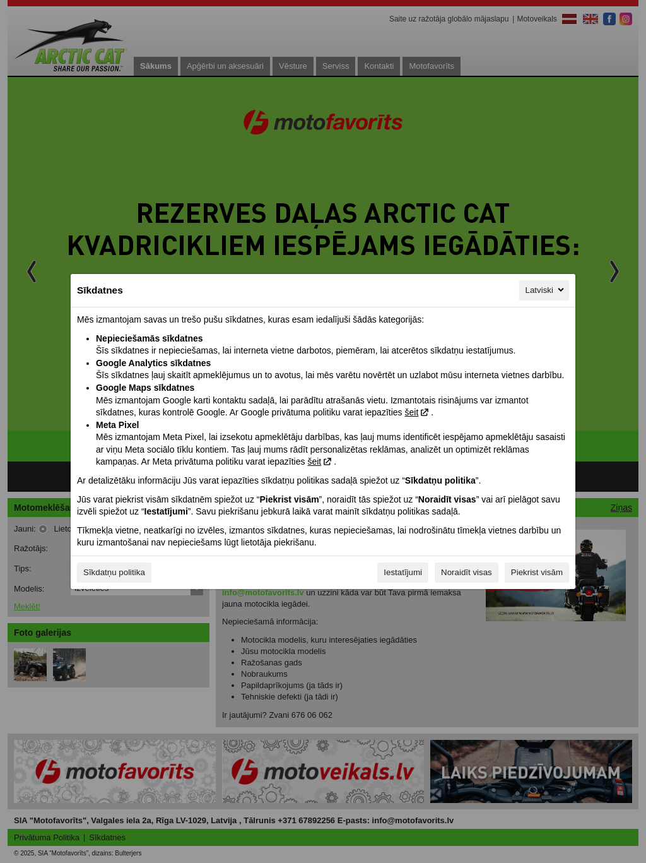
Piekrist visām (537, 572)
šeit (411, 412)
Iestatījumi (403, 572)
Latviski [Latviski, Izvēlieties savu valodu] (546, 290)
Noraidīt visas (466, 572)
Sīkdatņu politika (114, 572)
